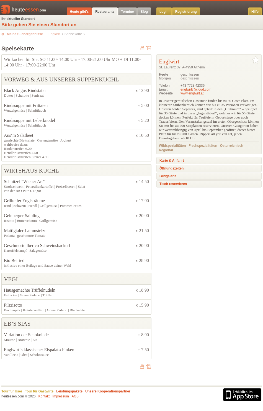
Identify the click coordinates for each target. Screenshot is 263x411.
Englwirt (54, 34)
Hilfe (255, 12)
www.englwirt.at (192, 93)
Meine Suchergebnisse (25, 34)
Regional (166, 150)
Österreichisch (231, 146)
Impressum (60, 396)
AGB (75, 396)
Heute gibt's (79, 12)
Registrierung (186, 12)
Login (164, 12)
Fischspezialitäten (203, 146)
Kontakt (44, 396)
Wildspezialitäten (172, 146)
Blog (144, 12)
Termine (127, 12)
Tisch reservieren (173, 184)
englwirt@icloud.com (196, 89)
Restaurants (104, 12)
